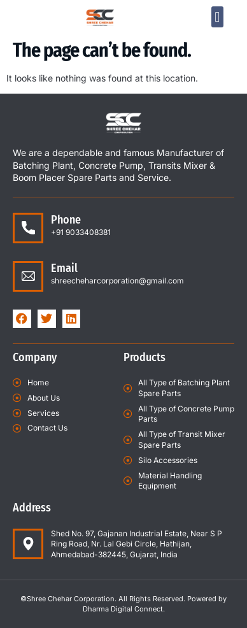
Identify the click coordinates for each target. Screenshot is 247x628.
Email (64, 268)
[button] (217, 16)
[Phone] (28, 228)
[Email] (28, 276)
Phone (66, 220)
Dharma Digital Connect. (124, 608)
